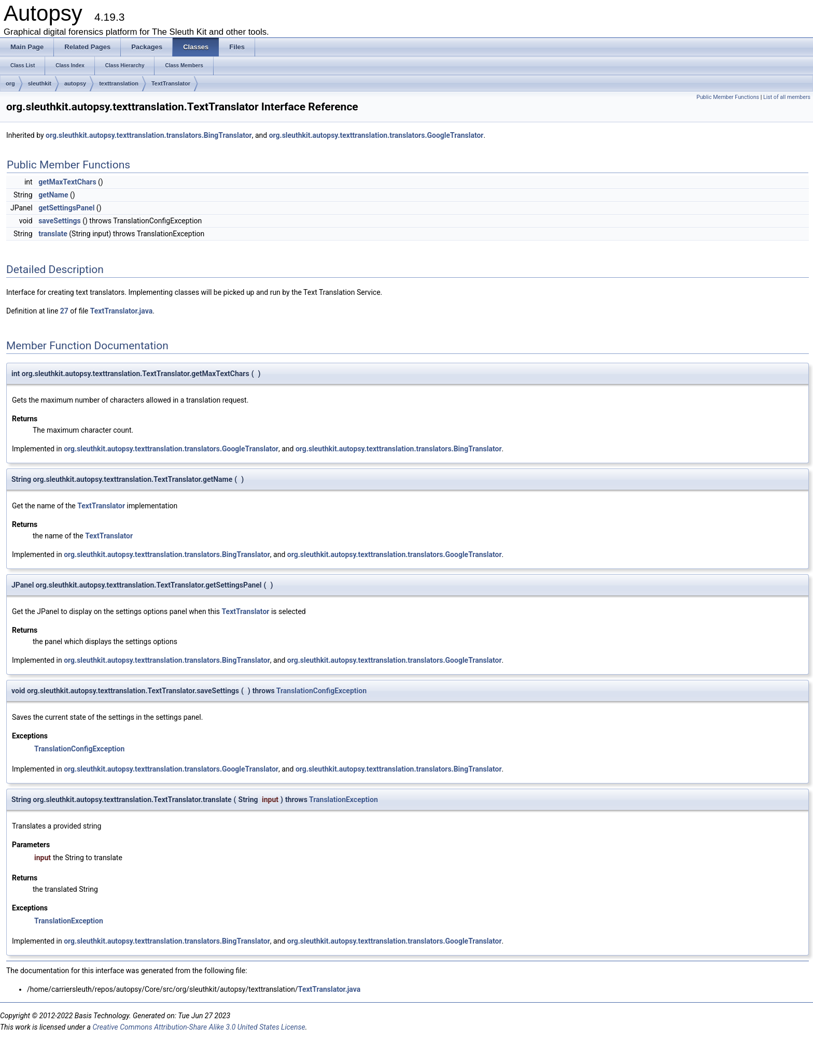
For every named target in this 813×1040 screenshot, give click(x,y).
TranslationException (343, 799)
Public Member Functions (727, 97)
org (10, 83)
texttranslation (118, 83)
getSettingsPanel (66, 208)
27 (64, 311)
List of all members (786, 97)
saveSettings (59, 221)
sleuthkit (39, 83)
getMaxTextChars (67, 182)
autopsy (75, 83)
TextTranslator (170, 83)
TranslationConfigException (321, 691)
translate (52, 234)
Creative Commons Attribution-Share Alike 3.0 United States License (198, 1027)
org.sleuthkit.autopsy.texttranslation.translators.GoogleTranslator (376, 135)
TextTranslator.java (121, 311)
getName (53, 195)
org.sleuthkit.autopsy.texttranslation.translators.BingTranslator (149, 135)
